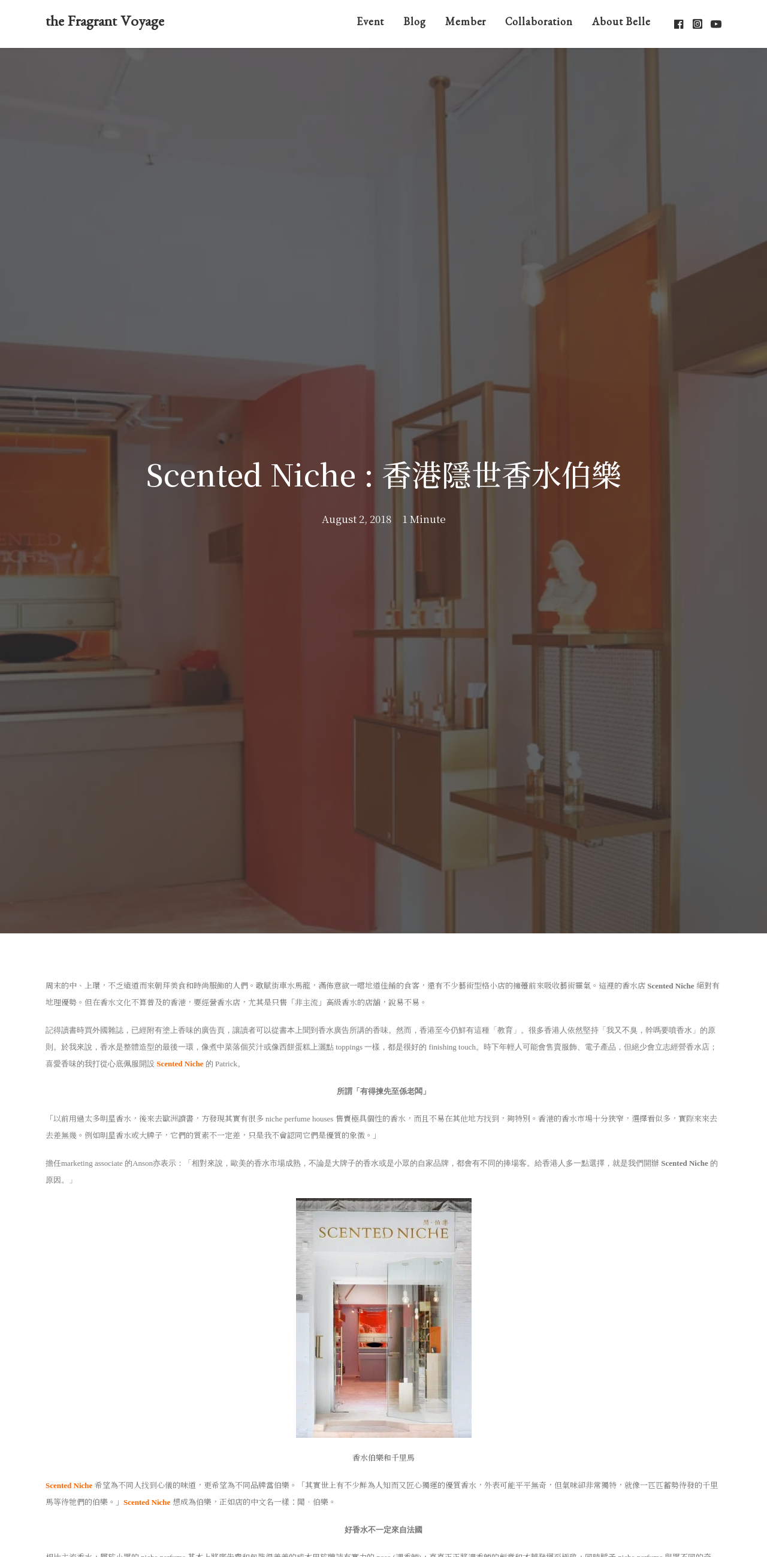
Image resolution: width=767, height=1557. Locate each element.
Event (371, 24)
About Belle (621, 24)
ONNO (497, 1529)
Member (465, 24)
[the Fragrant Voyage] (105, 23)
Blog (414, 24)
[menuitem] (370, 23)
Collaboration (539, 24)
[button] (679, 23)
